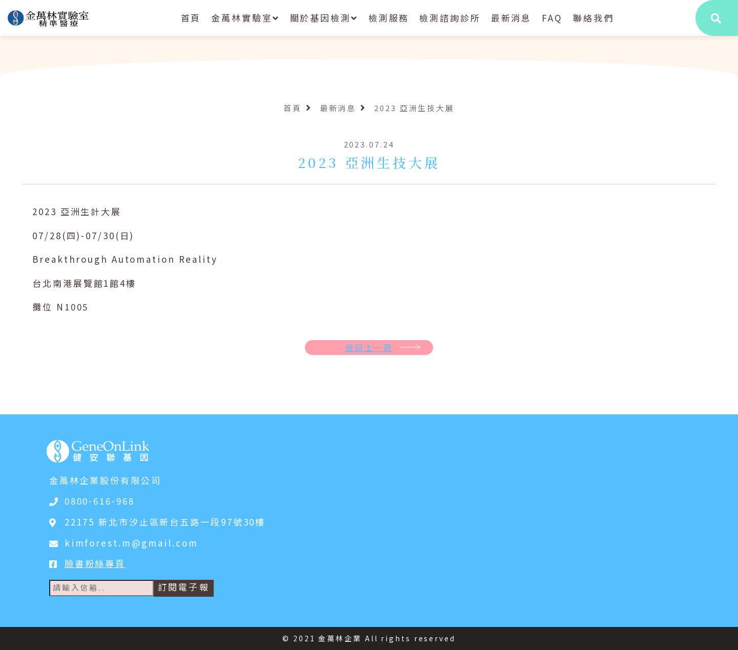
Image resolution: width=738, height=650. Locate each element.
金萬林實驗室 (245, 17)
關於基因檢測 (324, 17)
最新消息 (511, 17)
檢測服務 (388, 17)
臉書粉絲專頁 (95, 563)
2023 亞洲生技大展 (414, 107)
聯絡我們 (593, 17)
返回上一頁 (369, 347)
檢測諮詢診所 (449, 17)
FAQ (552, 17)
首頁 (191, 17)
